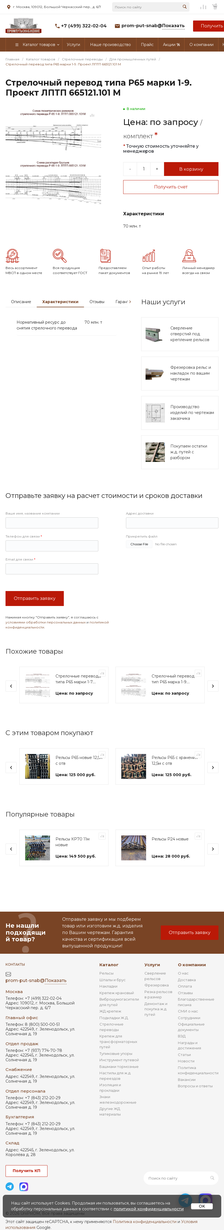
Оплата (185, 986)
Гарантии (124, 301)
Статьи (184, 1054)
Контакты (15, 964)
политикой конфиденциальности (149, 1208)
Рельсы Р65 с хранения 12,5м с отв (175, 760)
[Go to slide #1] (14, 221)
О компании (192, 964)
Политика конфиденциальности (144, 1221)
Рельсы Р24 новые (170, 839)
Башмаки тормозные (119, 1066)
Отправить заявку (35, 598)
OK (202, 1206)
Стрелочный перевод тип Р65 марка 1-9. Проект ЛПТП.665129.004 (173, 679)
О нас (183, 973)
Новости (186, 1061)
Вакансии (187, 1079)
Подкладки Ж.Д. (114, 1018)
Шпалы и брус (112, 980)
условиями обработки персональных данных (46, 622)
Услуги (152, 964)
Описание (21, 301)
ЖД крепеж (110, 1011)
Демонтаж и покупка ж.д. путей (155, 1009)
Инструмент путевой (119, 1060)
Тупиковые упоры (115, 1053)
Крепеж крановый (116, 993)
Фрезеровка (156, 985)
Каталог (108, 964)
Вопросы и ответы (195, 1086)
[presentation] (130, 302)
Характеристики (60, 301)
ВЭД (182, 1036)
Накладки (108, 986)
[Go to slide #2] (33, 221)
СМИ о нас (188, 1011)
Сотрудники (189, 1018)
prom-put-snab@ (153, 25)
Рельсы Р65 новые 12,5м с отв (79, 760)
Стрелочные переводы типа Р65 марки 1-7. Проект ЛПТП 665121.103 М (78, 679)
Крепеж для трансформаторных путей (118, 1041)
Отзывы (96, 301)
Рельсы (106, 973)
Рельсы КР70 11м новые (72, 842)
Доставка (187, 980)
